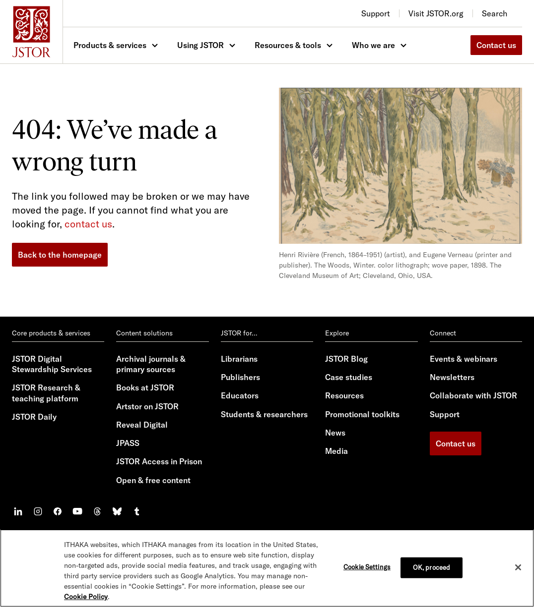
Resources (344, 395)
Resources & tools (288, 45)
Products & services (109, 45)
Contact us (496, 45)
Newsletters (452, 377)
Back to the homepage (60, 255)
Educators (240, 395)
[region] (267, 568)
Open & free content (153, 480)
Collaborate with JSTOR (473, 395)
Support (445, 414)
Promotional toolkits (362, 414)
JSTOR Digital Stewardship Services (52, 364)
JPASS (127, 443)
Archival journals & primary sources (151, 364)
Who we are (373, 45)
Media (336, 451)
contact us (88, 224)
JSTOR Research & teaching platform (46, 393)
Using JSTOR (200, 45)
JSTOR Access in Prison (159, 461)
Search (494, 13)
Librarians (239, 359)
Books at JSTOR (145, 387)
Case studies (348, 377)
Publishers (240, 377)
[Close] (518, 567)
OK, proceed (431, 567)
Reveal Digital (142, 425)
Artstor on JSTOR (147, 406)
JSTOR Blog (346, 359)
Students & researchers (264, 414)
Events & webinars (463, 359)
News (335, 433)
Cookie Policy (86, 596)
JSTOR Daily (34, 417)
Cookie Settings (367, 567)
